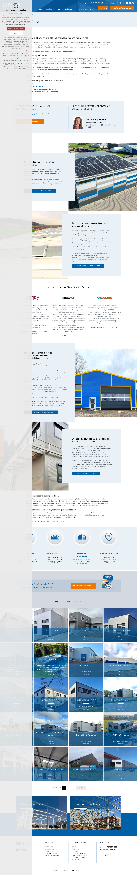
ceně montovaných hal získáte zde (63, 517)
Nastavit (15, 33)
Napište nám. (61, 521)
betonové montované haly (89, 47)
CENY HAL (103, 8)
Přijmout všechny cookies (15, 28)
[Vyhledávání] (120, 3)
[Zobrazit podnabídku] (53, 9)
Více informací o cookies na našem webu (16, 51)
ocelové (76, 47)
